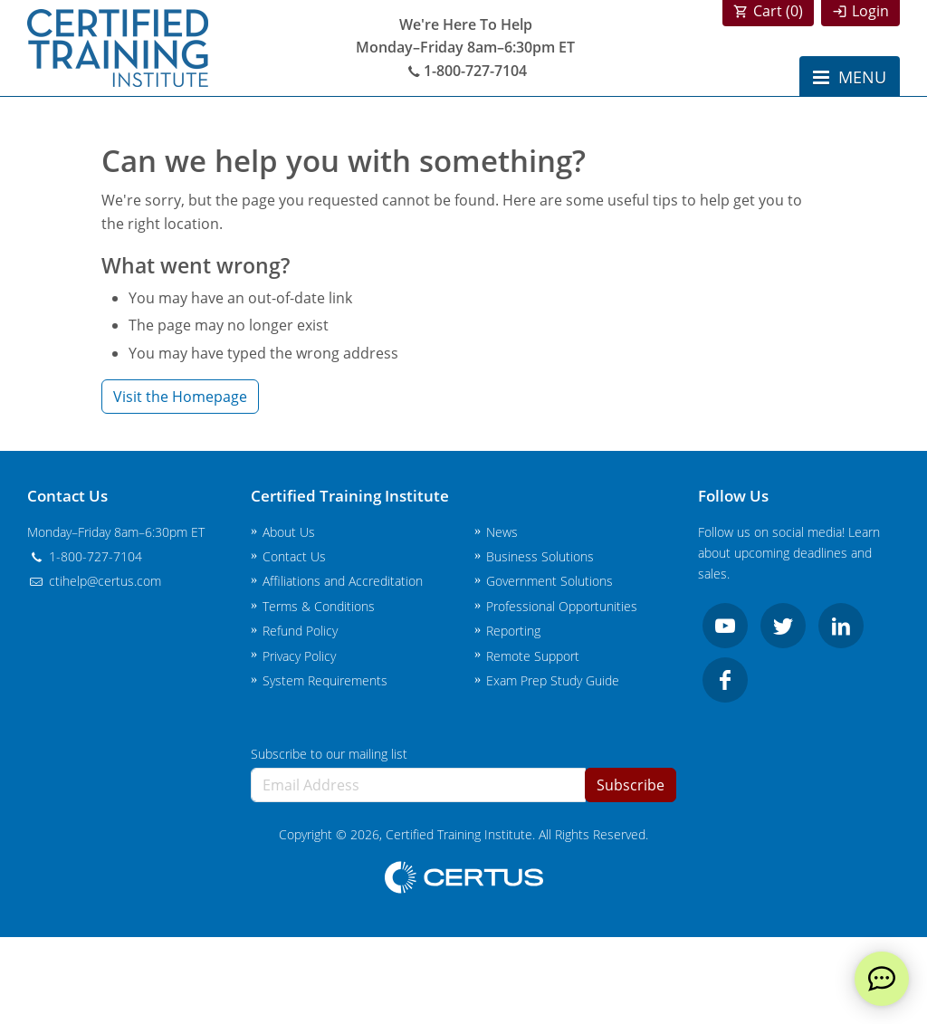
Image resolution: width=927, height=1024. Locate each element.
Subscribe (630, 785)
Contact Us (294, 556)
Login (870, 11)
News (502, 532)
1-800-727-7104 (465, 71)
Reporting (513, 630)
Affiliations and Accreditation (343, 580)
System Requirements (325, 680)
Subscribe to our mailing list (329, 753)
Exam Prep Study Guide (552, 680)
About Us (289, 532)
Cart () (778, 11)
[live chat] (882, 979)
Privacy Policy (299, 656)
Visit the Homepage (180, 397)
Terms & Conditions (319, 606)
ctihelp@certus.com (94, 580)
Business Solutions (540, 556)
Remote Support (532, 656)
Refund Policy (300, 630)
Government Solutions (549, 580)
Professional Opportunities (561, 606)
